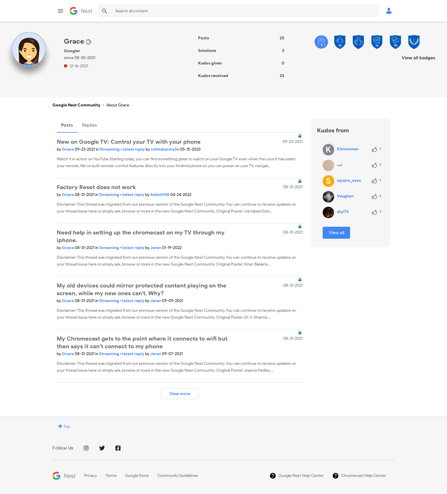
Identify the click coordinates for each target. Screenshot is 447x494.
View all (336, 233)
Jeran (156, 247)
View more (179, 393)
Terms (111, 475)
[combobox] (238, 10)
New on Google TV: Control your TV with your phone (129, 141)
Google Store (137, 475)
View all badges (418, 58)
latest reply (134, 149)
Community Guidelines (177, 475)
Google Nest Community (81, 11)
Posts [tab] (67, 125)
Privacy (90, 475)
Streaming (110, 149)
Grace (68, 149)
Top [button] (67, 426)
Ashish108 (160, 194)
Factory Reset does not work (96, 187)
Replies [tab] (89, 125)
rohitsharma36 (165, 149)
